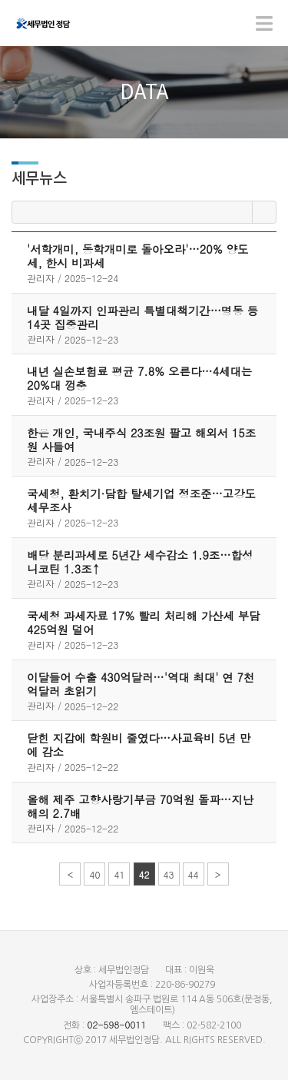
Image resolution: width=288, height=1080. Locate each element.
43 (169, 874)
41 (119, 874)
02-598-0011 (116, 1024)
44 (193, 874)
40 (94, 874)
